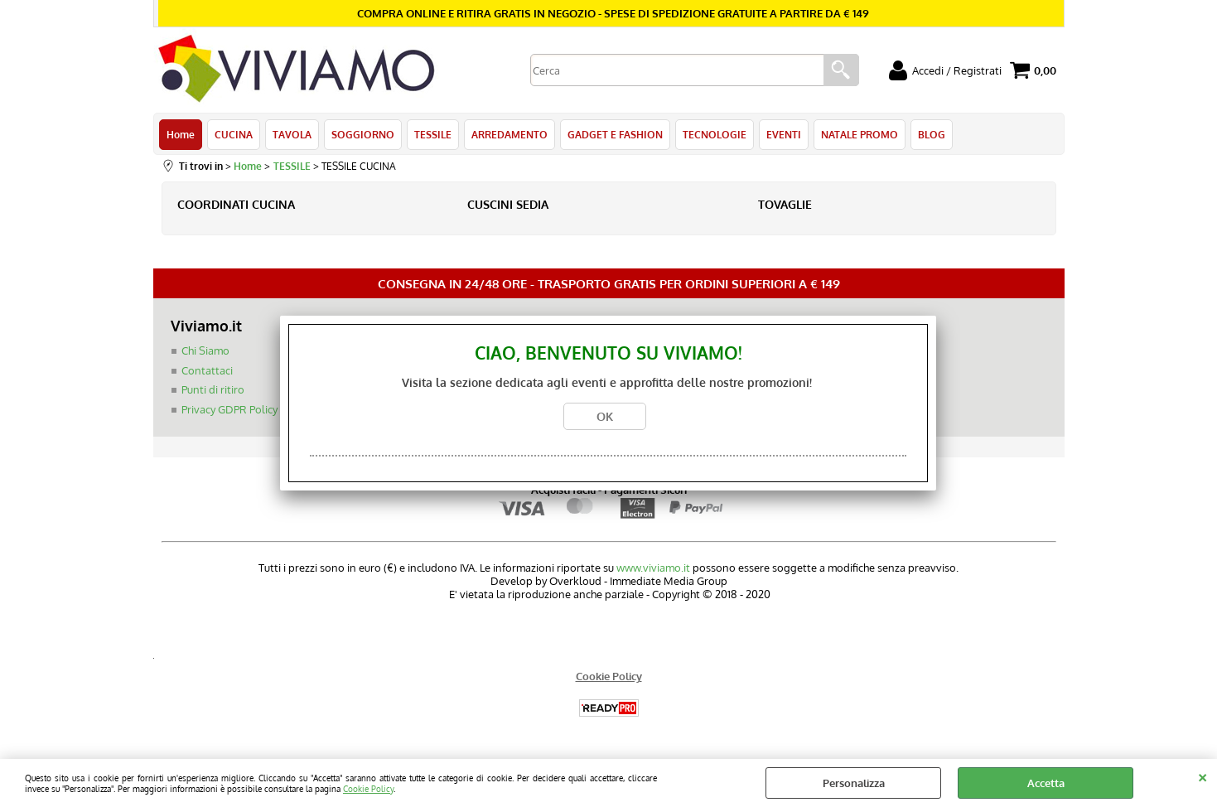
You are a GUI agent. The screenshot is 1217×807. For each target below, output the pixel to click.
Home (181, 134)
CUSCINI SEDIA (507, 204)
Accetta (1046, 783)
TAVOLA (292, 134)
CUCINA (234, 134)
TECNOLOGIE (714, 134)
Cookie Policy (368, 788)
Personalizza (854, 783)
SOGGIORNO (362, 134)
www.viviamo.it (653, 567)
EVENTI (783, 134)
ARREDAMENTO (509, 134)
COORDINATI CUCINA (236, 204)
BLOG (931, 134)
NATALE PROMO (859, 134)
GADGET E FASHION (615, 134)
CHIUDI (1202, 775)
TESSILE (433, 134)
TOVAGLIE (785, 204)
